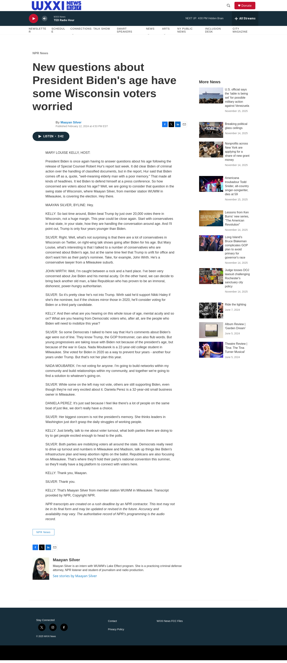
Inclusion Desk (213, 33)
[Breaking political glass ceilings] (211, 133)
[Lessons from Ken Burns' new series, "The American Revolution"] (211, 221)
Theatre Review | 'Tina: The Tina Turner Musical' (236, 350)
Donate (249, 7)
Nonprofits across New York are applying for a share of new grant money (237, 154)
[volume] (44, 21)
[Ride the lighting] (211, 313)
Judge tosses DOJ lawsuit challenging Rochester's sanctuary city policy (237, 281)
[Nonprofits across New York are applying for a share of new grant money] (211, 152)
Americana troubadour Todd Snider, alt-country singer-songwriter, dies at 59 (237, 189)
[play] (33, 21)
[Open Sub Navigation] (73, 37)
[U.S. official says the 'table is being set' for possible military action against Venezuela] (211, 98)
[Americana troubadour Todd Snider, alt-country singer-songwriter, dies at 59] (211, 187)
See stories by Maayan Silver (75, 578)
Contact (112, 623)
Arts (166, 31)
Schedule (58, 33)
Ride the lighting (235, 307)
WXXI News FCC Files (170, 623)
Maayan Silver (71, 125)
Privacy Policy (116, 632)
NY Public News (185, 33)
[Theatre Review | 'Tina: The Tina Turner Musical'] (211, 352)
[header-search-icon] (230, 7)
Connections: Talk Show (90, 31)
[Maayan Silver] (41, 571)
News (150, 31)
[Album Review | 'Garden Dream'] (211, 333)
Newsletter (37, 33)
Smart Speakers (124, 33)
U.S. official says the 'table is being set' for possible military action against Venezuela (237, 100)
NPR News (40, 56)
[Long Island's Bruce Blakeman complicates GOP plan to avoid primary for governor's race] (211, 246)
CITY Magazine (240, 33)
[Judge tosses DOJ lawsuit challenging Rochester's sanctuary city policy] (211, 279)
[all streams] (245, 21)
